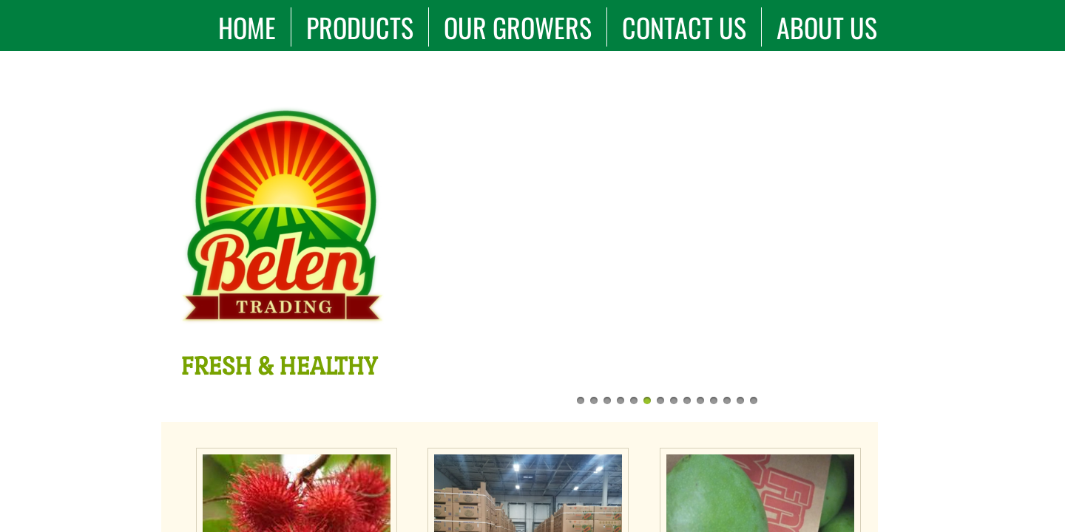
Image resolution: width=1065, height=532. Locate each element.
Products (359, 27)
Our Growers (518, 27)
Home (247, 27)
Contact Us (684, 27)
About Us (827, 27)
